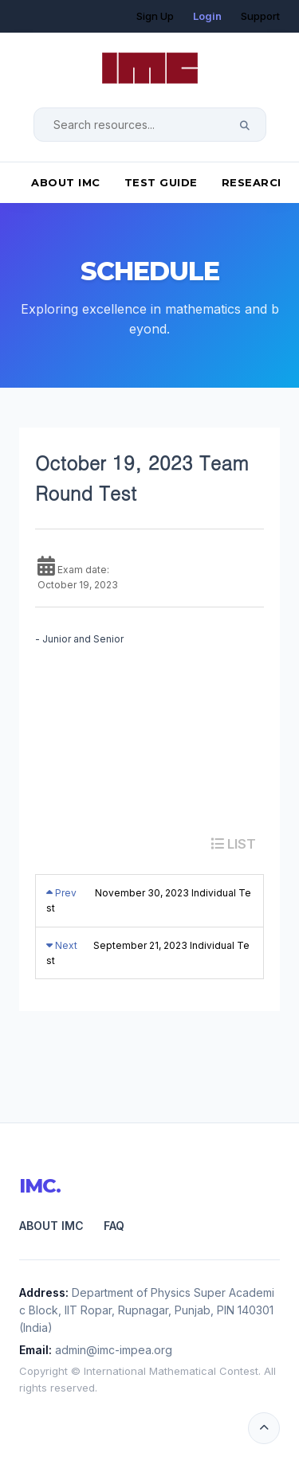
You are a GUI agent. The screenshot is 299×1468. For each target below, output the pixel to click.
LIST (233, 844)
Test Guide (161, 182)
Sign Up (155, 16)
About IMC (65, 182)
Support (260, 16)
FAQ (114, 1225)
